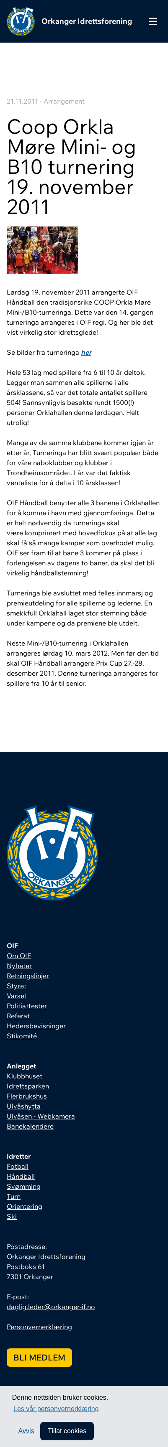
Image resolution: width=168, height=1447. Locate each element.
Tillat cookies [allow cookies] (67, 1430)
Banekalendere (30, 1126)
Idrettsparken (28, 1086)
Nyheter (19, 965)
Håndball (21, 1176)
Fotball (17, 1166)
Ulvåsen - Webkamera (41, 1116)
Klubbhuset (24, 1076)
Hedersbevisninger (36, 1026)
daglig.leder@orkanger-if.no (51, 1306)
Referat (18, 1016)
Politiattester (27, 1006)
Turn (14, 1196)
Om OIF (19, 955)
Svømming (24, 1186)
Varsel (16, 996)
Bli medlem (39, 1357)
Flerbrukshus (27, 1096)
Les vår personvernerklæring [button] (56, 1408)
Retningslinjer (28, 975)
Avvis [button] (26, 1430)
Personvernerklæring (39, 1326)
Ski (12, 1216)
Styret (16, 986)
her (86, 352)
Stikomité (22, 1036)
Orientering (24, 1206)
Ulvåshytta (24, 1106)
